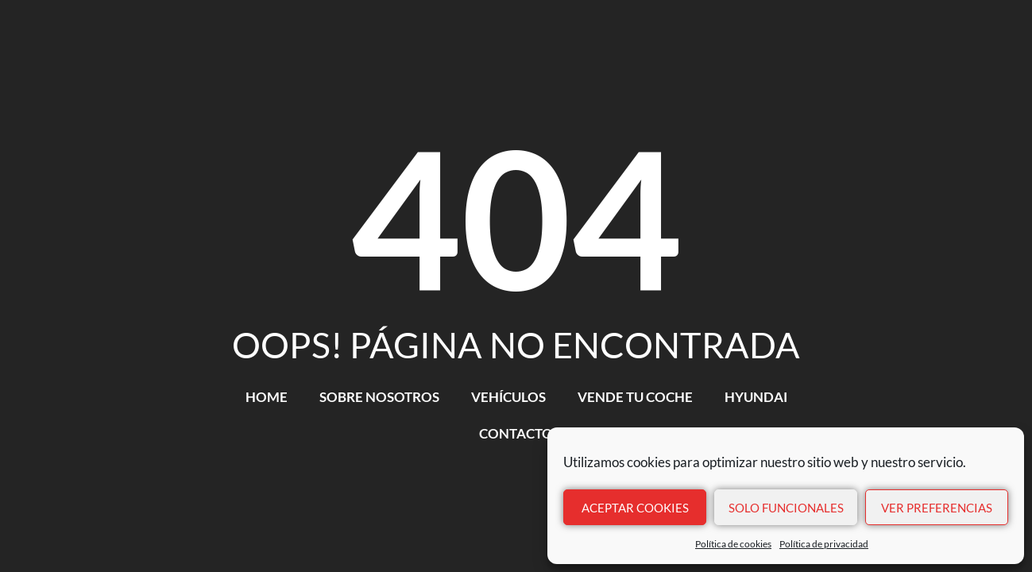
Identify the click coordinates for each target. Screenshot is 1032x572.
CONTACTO (516, 433)
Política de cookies (733, 544)
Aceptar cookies (635, 507)
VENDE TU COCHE (635, 396)
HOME (266, 396)
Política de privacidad (823, 544)
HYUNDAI (756, 396)
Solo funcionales (786, 507)
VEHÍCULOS (508, 396)
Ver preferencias (936, 507)
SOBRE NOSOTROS (379, 396)
